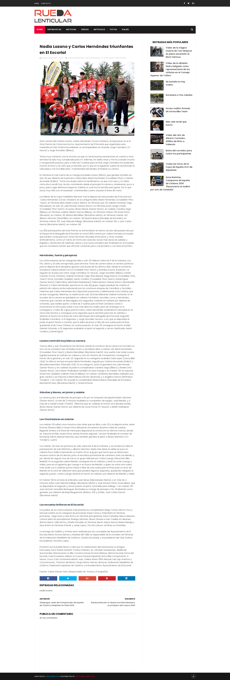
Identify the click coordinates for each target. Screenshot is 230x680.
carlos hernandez (76, 58)
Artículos (99, 29)
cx (102, 58)
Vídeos (85, 29)
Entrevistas (54, 29)
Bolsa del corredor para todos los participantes (179, 152)
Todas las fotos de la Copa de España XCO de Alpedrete (179, 167)
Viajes (125, 29)
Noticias (71, 29)
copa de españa (92, 58)
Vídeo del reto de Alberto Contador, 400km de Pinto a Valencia (175, 140)
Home (36, 3)
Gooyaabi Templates (85, 676)
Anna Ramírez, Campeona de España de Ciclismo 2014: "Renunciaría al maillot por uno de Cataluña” (170, 183)
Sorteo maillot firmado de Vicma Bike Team (178, 110)
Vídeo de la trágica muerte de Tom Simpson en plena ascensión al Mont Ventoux (179, 52)
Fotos (113, 29)
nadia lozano (120, 58)
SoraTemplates (52, 676)
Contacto (46, 3)
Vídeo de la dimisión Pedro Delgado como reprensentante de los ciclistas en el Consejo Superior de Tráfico (170, 69)
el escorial (108, 58)
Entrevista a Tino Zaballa (179, 95)
